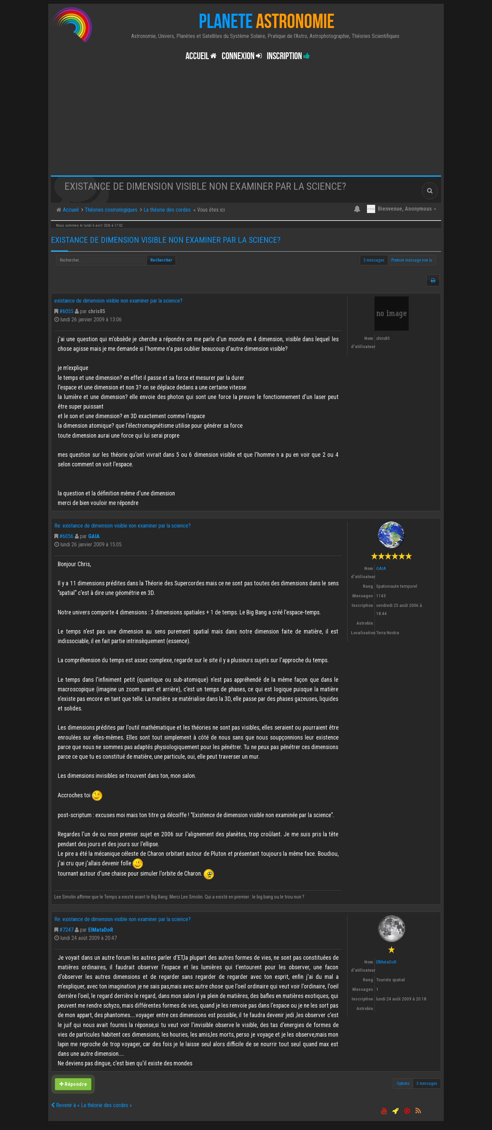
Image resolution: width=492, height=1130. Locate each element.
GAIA (94, 536)
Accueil (201, 56)
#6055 (66, 311)
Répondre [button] (73, 1084)
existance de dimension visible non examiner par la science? (166, 240)
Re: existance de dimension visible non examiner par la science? (122, 525)
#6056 (66, 536)
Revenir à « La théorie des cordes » (91, 1105)
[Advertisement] (246, 124)
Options (403, 1083)
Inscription (288, 56)
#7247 (66, 930)
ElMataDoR (100, 930)
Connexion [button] (242, 56)
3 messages (374, 260)
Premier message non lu (411, 260)
